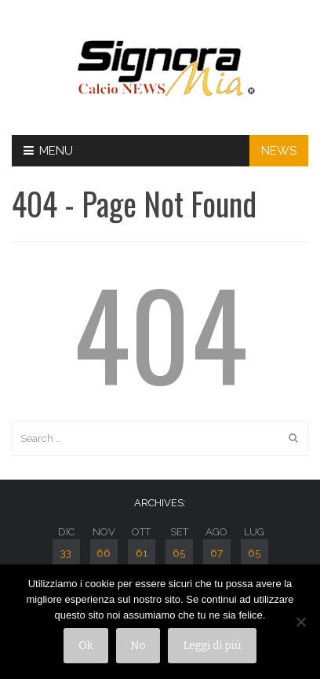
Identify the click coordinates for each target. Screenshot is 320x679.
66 (103, 553)
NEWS (278, 151)
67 (216, 553)
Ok (85, 645)
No (138, 645)
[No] (300, 622)
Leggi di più (212, 645)
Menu (48, 151)
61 (141, 553)
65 (179, 553)
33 (65, 553)
